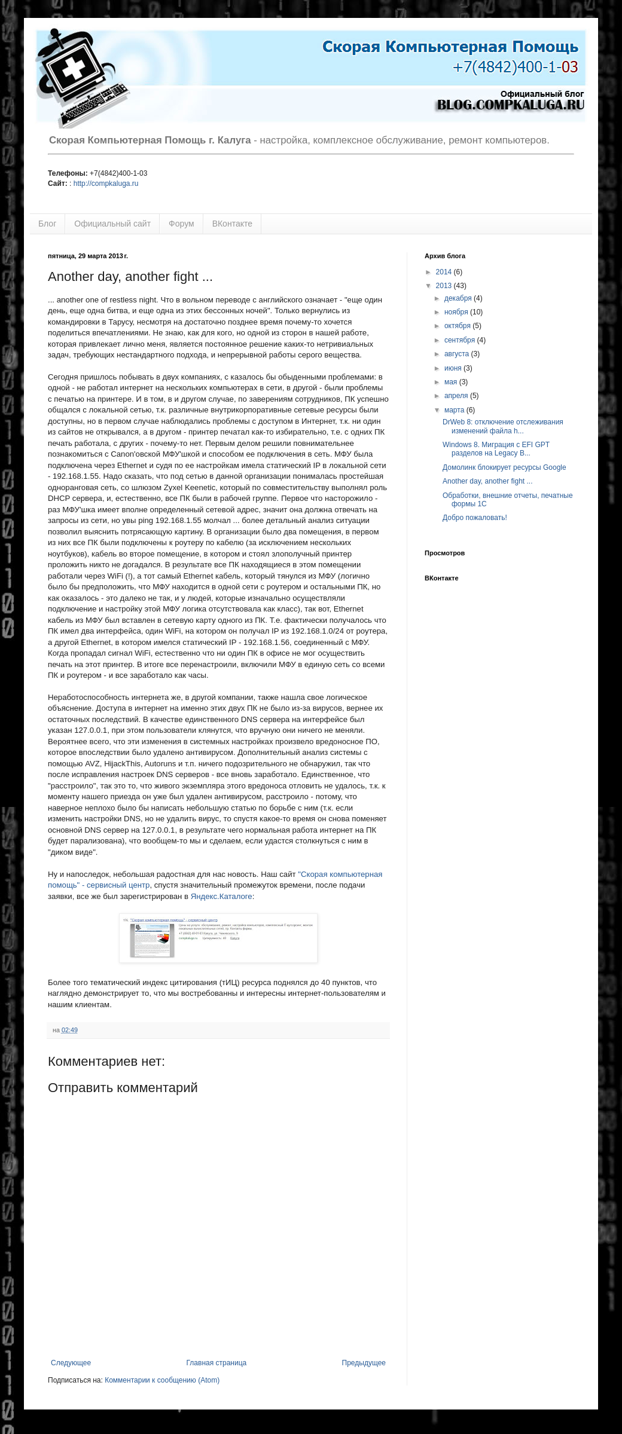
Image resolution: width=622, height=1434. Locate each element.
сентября (460, 340)
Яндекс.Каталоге (221, 896)
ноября (457, 312)
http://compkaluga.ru (106, 183)
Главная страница (217, 1363)
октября (458, 326)
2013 (445, 286)
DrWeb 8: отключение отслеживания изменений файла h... (503, 426)
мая (451, 382)
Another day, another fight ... (488, 481)
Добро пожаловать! (475, 517)
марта (455, 410)
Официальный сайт (112, 223)
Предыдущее (364, 1363)
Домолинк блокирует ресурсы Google (504, 467)
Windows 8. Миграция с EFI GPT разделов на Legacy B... (496, 449)
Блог (47, 223)
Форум (181, 223)
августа (457, 354)
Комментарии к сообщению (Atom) (162, 1380)
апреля (457, 396)
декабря (459, 298)
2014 (445, 272)
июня (454, 368)
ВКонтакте (232, 223)
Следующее (71, 1363)
